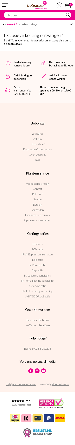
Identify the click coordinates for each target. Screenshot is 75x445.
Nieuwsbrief (38, 144)
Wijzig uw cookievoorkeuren (21, 384)
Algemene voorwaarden (37, 220)
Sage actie (37, 270)
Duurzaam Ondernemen (37, 149)
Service (37, 199)
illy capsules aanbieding (37, 275)
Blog (37, 159)
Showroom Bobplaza (37, 320)
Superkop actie (37, 285)
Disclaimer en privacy (37, 215)
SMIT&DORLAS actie (37, 296)
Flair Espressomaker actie (37, 254)
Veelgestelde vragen (37, 183)
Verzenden (37, 209)
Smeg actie (38, 244)
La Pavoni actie (37, 265)
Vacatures (37, 133)
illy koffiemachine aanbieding (37, 280)
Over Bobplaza (37, 154)
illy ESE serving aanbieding (37, 291)
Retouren (37, 194)
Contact (37, 188)
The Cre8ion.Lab (60, 384)
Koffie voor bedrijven (37, 325)
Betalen (37, 204)
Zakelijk (37, 139)
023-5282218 (42, 348)
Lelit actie (37, 259)
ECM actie (37, 249)
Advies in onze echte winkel (58, 77)
